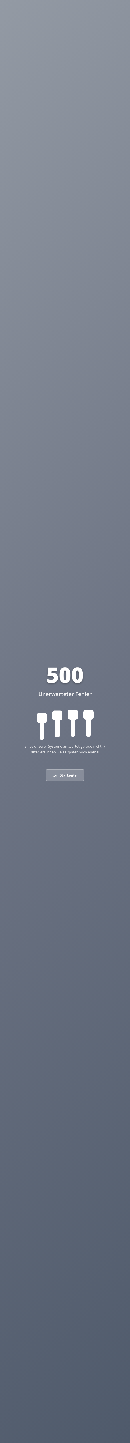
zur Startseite (65, 775)
